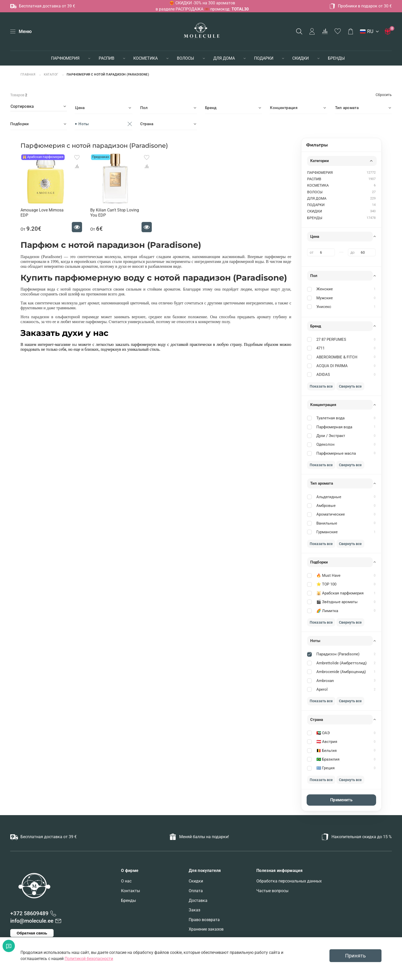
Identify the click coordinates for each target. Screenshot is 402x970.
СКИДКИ (300, 58)
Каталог (51, 74)
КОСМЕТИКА (145, 58)
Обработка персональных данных (289, 881)
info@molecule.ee (31, 921)
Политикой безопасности (89, 958)
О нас (126, 881)
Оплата (196, 890)
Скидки (196, 881)
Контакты (130, 890)
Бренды (128, 900)
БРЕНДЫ (336, 58)
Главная (28, 74)
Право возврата (204, 919)
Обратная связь (32, 933)
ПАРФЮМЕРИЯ (65, 58)
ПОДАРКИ (263, 58)
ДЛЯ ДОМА (224, 58)
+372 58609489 (29, 913)
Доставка (198, 900)
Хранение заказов (206, 929)
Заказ (194, 910)
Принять (355, 956)
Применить (341, 799)
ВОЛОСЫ (185, 58)
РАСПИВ (106, 58)
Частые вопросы (272, 890)
